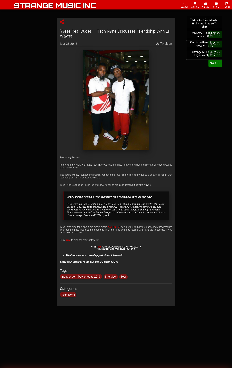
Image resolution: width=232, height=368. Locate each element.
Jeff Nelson (164, 43)
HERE (99, 247)
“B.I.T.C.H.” (114, 227)
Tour (123, 276)
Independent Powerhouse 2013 (81, 276)
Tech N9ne (68, 294)
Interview (110, 276)
